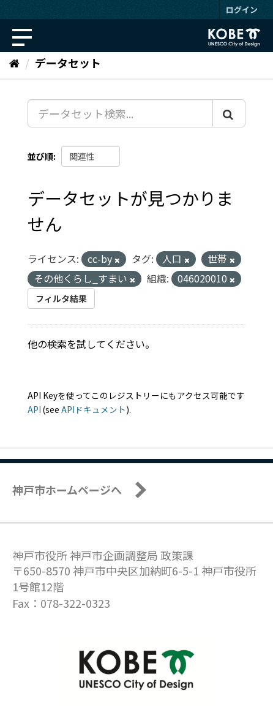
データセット (68, 62)
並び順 (40, 156)
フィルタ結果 (61, 298)
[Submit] (228, 113)
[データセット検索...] (120, 113)
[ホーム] (14, 62)
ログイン (242, 9)
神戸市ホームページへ (67, 490)
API (34, 409)
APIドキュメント (93, 409)
